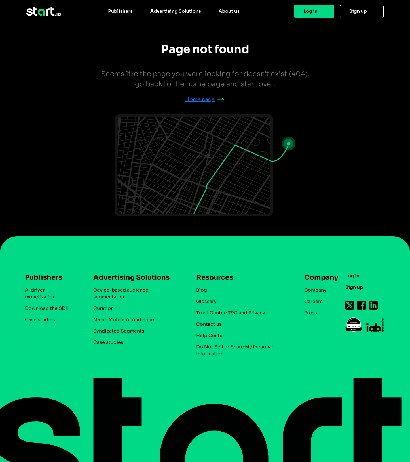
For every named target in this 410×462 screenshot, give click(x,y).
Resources (214, 277)
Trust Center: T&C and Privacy (230, 313)
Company (318, 277)
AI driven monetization (40, 293)
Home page (200, 99)
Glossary (206, 301)
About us (229, 11)
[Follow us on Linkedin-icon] (373, 305)
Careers (313, 301)
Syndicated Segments (118, 331)
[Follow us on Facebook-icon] (361, 305)
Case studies (40, 320)
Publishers (120, 11)
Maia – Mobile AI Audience (123, 320)
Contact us (209, 324)
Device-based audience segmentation (120, 293)
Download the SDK (47, 308)
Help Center (210, 335)
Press (310, 313)
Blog (201, 290)
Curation (103, 308)
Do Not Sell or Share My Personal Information (234, 350)
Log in (310, 11)
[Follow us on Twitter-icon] (349, 305)
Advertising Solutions (175, 11)
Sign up (358, 11)
